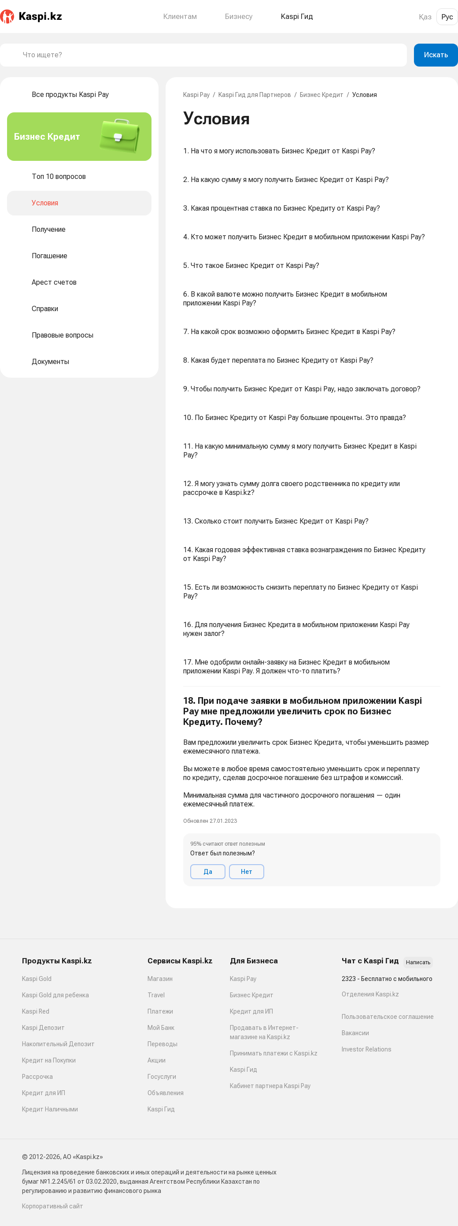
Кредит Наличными (50, 1109)
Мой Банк (161, 1027)
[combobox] (211, 55)
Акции (157, 1060)
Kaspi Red (35, 1011)
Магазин (160, 978)
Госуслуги (162, 1076)
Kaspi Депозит (43, 1027)
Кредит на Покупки (49, 1060)
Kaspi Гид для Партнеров (254, 94)
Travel (156, 995)
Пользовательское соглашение (388, 1016)
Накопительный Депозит (58, 1044)
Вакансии (355, 1033)
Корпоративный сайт (52, 1206)
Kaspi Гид (161, 1109)
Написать (418, 962)
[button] (311, 791)
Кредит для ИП (43, 1092)
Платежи (160, 1011)
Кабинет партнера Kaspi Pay (270, 1085)
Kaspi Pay (196, 94)
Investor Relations (367, 1049)
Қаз (425, 16)
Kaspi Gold (37, 978)
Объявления (166, 1092)
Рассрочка (37, 1076)
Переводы (162, 1044)
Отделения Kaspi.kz (370, 994)
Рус (447, 16)
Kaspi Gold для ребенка (55, 995)
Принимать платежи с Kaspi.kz (274, 1053)
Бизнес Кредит (322, 94)
